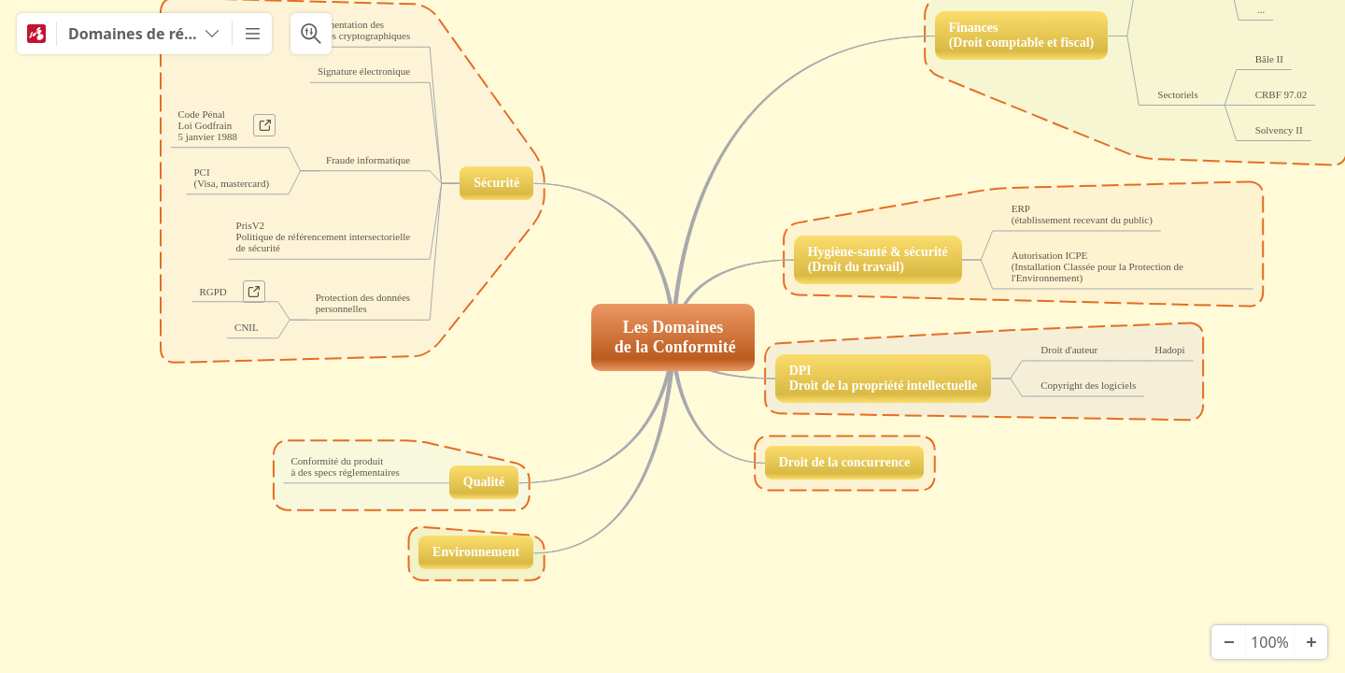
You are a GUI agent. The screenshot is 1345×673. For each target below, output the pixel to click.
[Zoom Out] (1228, 642)
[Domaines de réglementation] (144, 33)
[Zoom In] (1310, 642)
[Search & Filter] (311, 33)
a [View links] (268, 128)
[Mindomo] (36, 33)
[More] (252, 33)
